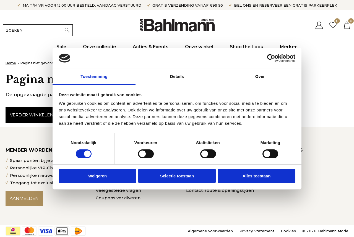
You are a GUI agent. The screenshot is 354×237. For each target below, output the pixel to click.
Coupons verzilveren (118, 197)
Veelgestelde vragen (118, 190)
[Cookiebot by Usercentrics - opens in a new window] (271, 58)
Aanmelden (24, 198)
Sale (61, 46)
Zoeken (69, 30)
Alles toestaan (257, 176)
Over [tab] (260, 76)
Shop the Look (246, 46)
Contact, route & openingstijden (220, 190)
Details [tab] (177, 76)
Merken (289, 46)
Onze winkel (199, 46)
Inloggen (317, 25)
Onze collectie (99, 46)
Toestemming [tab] (94, 76)
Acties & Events (150, 46)
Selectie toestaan (177, 176)
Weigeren (97, 176)
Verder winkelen (31, 115)
